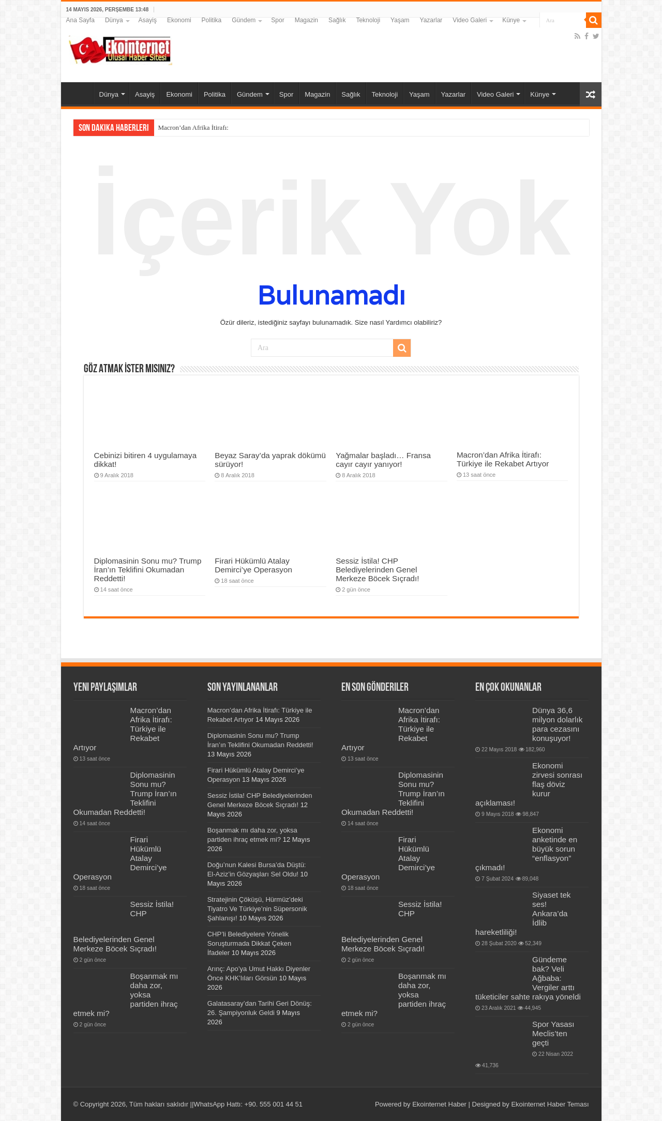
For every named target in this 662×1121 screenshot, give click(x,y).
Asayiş (148, 20)
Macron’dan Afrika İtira (190, 127)
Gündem (243, 20)
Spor (277, 20)
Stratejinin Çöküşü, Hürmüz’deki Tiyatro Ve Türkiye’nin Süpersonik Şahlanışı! (257, 909)
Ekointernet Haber (439, 1104)
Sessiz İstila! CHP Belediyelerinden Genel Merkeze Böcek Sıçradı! (377, 569)
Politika (212, 20)
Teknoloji (368, 20)
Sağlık (336, 20)
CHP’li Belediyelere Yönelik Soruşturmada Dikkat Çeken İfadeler (249, 943)
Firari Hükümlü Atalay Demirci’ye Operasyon (253, 565)
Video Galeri (470, 20)
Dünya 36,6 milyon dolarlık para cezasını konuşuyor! (557, 724)
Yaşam (399, 20)
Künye (511, 20)
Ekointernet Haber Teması (550, 1104)
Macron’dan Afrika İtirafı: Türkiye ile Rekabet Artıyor (503, 459)
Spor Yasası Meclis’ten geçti (553, 1033)
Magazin (306, 20)
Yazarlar (431, 20)
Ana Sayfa (80, 20)
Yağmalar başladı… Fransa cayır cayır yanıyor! (383, 459)
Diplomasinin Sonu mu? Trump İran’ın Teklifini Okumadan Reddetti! (148, 569)
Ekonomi (179, 20)
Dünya (114, 20)
